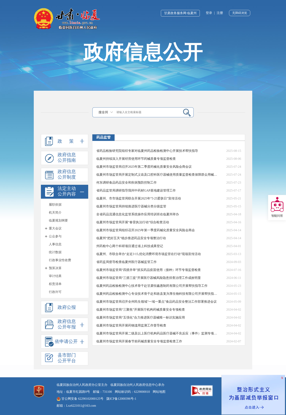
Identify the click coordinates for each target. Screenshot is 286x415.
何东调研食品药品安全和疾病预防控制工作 (126, 182)
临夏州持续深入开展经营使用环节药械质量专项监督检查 (136, 158)
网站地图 (159, 391)
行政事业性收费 (60, 260)
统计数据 (55, 252)
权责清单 (55, 284)
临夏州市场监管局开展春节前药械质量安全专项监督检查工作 (139, 341)
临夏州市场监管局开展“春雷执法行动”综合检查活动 (132, 222)
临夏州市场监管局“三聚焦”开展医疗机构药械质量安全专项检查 (140, 309)
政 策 (64, 141)
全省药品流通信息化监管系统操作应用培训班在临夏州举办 (137, 214)
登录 (209, 12)
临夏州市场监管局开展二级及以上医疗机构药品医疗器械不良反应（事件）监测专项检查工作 (157, 333)
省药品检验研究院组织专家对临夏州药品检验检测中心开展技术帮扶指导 (147, 150)
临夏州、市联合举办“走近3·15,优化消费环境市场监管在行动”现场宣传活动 (148, 254)
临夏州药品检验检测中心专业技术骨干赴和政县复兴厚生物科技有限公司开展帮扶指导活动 (157, 293)
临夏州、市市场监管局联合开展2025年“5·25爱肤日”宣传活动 (138, 198)
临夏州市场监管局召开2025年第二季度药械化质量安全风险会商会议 (144, 166)
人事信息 (55, 244)
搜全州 (103, 112)
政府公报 (60, 307)
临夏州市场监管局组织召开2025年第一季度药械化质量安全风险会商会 (145, 230)
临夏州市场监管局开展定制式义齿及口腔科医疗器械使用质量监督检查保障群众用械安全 (157, 174)
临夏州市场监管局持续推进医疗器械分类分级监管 (131, 206)
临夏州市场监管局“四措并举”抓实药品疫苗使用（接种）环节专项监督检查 (148, 270)
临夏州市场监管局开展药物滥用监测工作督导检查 (131, 325)
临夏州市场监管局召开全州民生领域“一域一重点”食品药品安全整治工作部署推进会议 (156, 301)
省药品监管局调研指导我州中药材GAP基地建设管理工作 (136, 190)
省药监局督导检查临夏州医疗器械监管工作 (126, 262)
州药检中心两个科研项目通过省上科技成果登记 (129, 246)
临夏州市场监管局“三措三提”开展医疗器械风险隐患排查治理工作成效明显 (148, 277)
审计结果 (55, 276)
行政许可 (55, 292)
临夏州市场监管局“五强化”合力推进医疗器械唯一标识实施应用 (140, 317)
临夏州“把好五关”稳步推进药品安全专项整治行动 (131, 238)
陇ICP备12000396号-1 (121, 398)
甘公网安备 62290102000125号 (80, 399)
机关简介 (55, 212)
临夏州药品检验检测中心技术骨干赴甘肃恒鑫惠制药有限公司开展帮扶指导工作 (152, 285)
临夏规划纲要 (58, 220)
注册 (220, 12)
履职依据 (55, 204)
